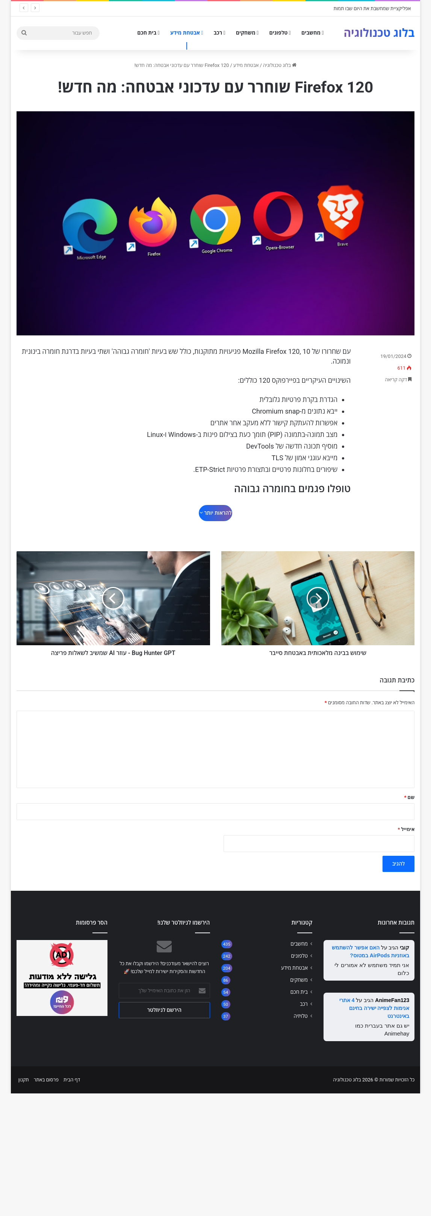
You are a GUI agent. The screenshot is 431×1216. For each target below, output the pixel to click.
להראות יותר (215, 513)
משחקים (247, 33)
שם (409, 786)
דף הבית (72, 1069)
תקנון (23, 1069)
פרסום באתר (46, 1069)
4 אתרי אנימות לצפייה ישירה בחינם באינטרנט (374, 997)
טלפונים (280, 33)
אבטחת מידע (186, 33)
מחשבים (312, 33)
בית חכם (148, 33)
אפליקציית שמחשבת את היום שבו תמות (372, 8)
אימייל (406, 818)
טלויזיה (301, 1005)
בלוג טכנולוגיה (280, 65)
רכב (219, 33)
